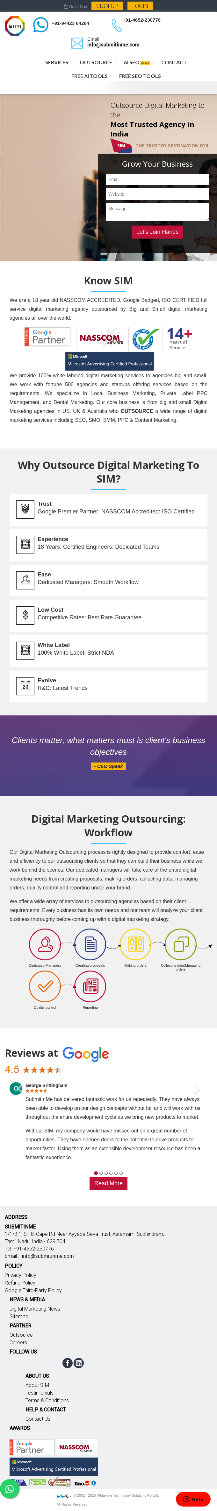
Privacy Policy (20, 1275)
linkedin (79, 1363)
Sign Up (107, 6)
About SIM (37, 1385)
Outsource (96, 62)
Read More (108, 1183)
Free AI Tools (89, 76)
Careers (18, 1343)
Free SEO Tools (140, 76)
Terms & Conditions (47, 1400)
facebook (67, 1363)
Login (140, 6)
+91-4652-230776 (142, 20)
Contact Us (37, 1419)
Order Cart (76, 6)
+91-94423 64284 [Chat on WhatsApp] (70, 23)
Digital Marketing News (35, 1309)
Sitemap (19, 1316)
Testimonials (39, 1393)
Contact (174, 62)
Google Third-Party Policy (33, 1290)
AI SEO (137, 62)
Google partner (32, 1447)
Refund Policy (20, 1283)
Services (56, 62)
